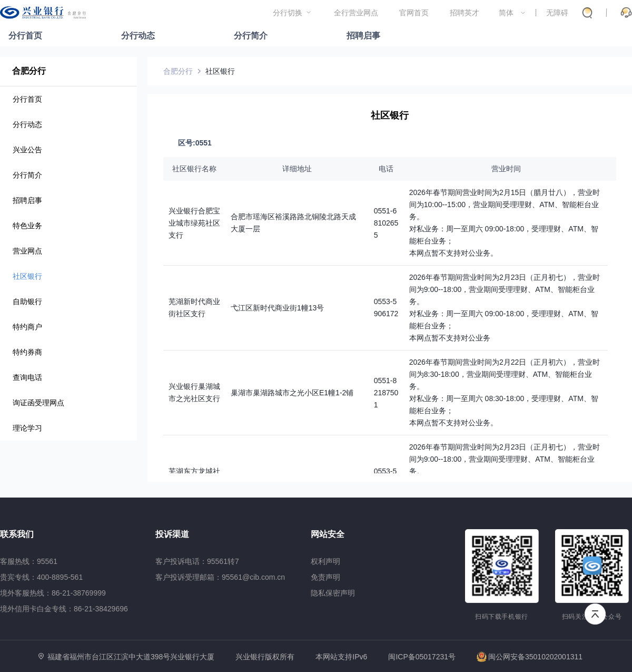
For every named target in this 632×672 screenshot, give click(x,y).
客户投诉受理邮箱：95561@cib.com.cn (220, 577)
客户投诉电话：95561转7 (197, 561)
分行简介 (251, 35)
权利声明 (325, 561)
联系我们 (17, 534)
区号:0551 (195, 143)
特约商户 (27, 327)
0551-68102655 (386, 223)
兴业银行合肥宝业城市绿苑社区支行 (194, 223)
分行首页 (25, 35)
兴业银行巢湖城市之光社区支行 (194, 392)
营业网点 (27, 251)
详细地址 (297, 168)
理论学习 (27, 428)
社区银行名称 (194, 168)
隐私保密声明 (333, 593)
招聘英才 (464, 12)
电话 (386, 168)
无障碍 (557, 12)
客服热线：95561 (28, 561)
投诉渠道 (172, 534)
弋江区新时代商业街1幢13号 (277, 308)
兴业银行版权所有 (264, 657)
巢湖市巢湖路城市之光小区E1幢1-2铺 (292, 392)
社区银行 (27, 276)
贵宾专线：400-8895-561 (41, 577)
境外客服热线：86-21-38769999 (53, 593)
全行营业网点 (356, 12)
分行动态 (138, 35)
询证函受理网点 (38, 402)
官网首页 (414, 12)
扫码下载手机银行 (501, 616)
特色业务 (27, 225)
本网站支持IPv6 (341, 657)
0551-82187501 (386, 392)
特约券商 (27, 352)
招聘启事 (363, 35)
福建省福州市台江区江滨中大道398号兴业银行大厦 (130, 656)
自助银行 (27, 301)
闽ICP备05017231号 (422, 656)
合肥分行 (29, 70)
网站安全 (327, 534)
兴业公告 (27, 149)
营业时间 (506, 168)
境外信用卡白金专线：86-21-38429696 (64, 609)
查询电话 (27, 377)
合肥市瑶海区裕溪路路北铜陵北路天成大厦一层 (293, 222)
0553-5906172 (386, 307)
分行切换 (287, 12)
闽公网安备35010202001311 (529, 656)
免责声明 (325, 577)
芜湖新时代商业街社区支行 (194, 307)
